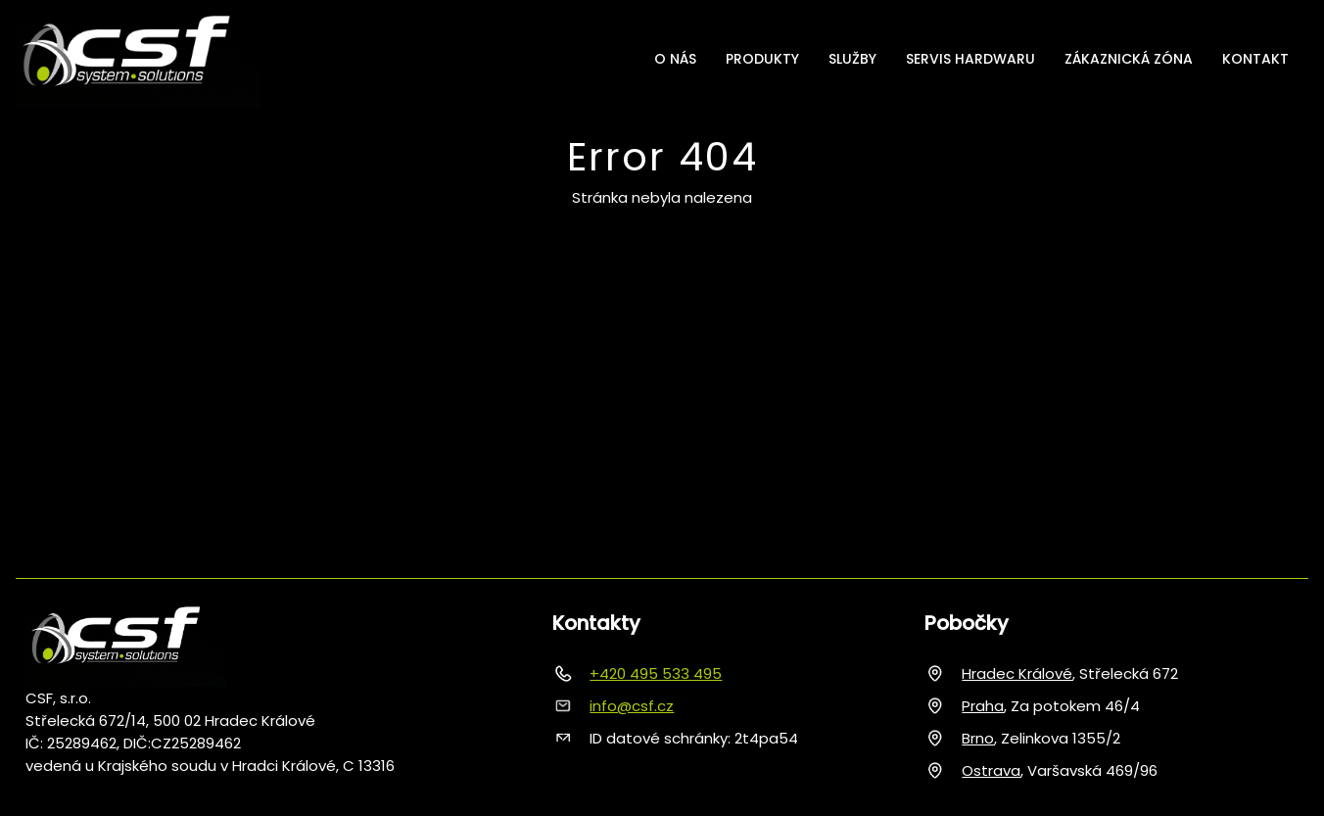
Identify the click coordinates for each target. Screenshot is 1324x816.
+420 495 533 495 (656, 673)
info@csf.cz (632, 706)
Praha (983, 706)
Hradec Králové (1017, 673)
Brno (978, 738)
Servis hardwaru (970, 59)
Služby (852, 59)
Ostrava (991, 770)
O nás (675, 59)
